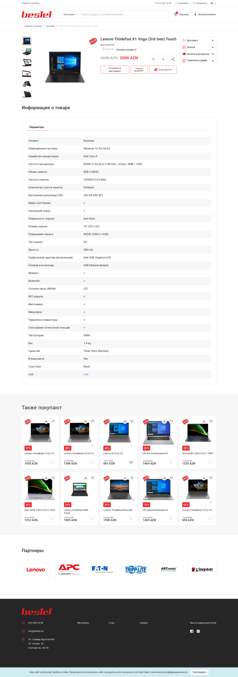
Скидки (144, 623)
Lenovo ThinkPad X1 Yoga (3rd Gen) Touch (78, 26)
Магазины (83, 623)
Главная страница (30, 3)
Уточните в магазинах (115, 69)
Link (86, 374)
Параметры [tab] (36, 127)
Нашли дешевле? (139, 69)
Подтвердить (200, 672)
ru (213, 3)
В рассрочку (163, 69)
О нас (112, 623)
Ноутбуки (50, 26)
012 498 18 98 (35, 623)
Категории (70, 14)
